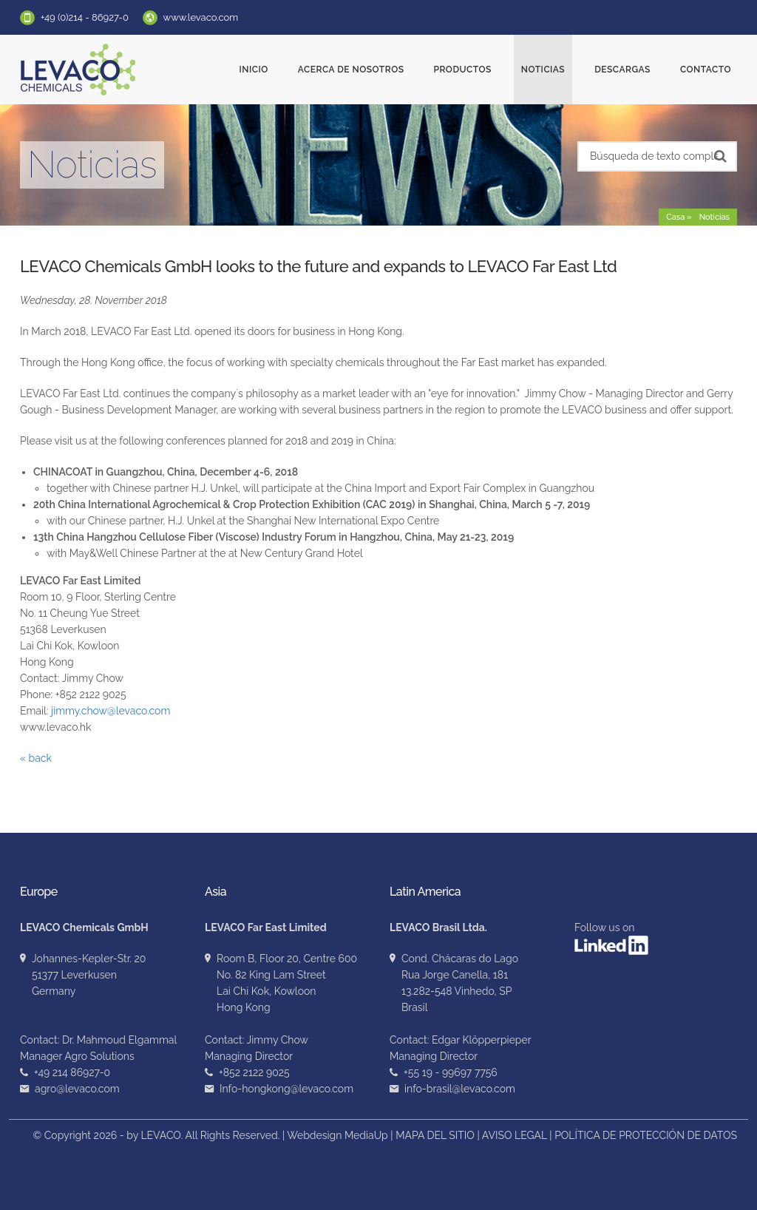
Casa (675, 217)
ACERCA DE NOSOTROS (351, 69)
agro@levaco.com (77, 1089)
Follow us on (611, 938)
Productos (462, 69)
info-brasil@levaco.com (459, 1089)
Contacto (705, 69)
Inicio (254, 69)
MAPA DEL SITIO (435, 1135)
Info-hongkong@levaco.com (286, 1089)
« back (36, 758)
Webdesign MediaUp (337, 1135)
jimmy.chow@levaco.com (110, 711)
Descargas (622, 69)
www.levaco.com (201, 17)
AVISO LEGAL (514, 1135)
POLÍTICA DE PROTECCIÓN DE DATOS (645, 1135)
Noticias (543, 69)
